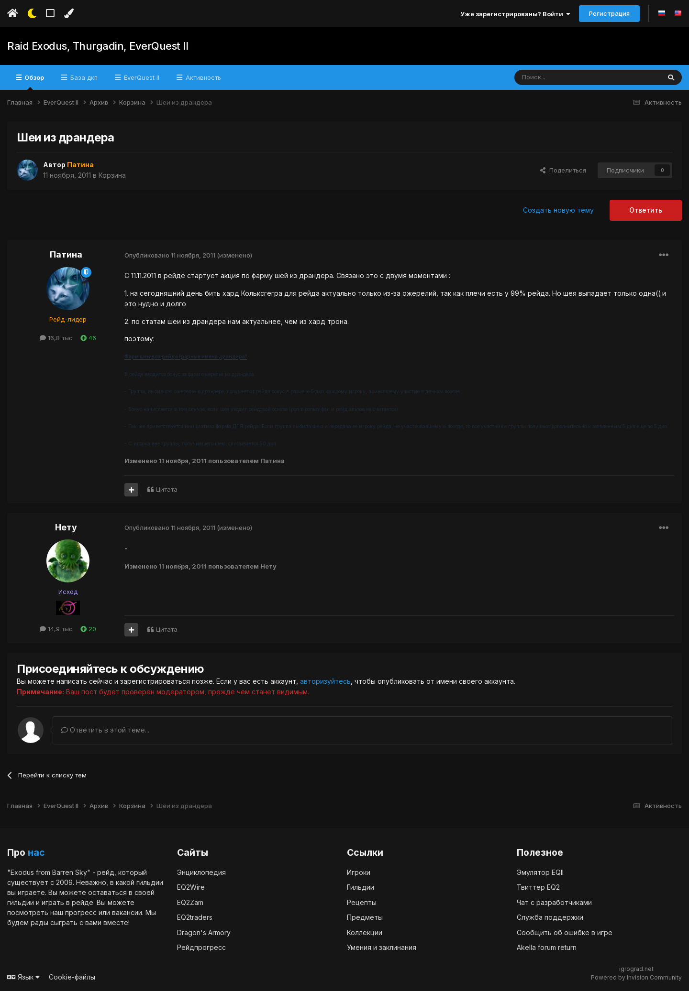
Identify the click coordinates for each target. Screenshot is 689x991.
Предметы (365, 917)
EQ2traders (194, 917)
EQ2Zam (190, 902)
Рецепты (362, 902)
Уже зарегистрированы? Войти (515, 14)
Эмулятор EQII (540, 872)
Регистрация (609, 13)
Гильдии (360, 887)
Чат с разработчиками (554, 902)
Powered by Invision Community (636, 976)
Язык (23, 976)
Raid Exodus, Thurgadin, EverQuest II (97, 46)
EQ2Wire (191, 887)
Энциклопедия (201, 872)
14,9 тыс (56, 629)
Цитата (167, 489)
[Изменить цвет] (69, 13)
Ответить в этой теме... (105, 729)
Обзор (33, 82)
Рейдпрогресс (201, 947)
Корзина (112, 175)
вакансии (127, 912)
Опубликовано (169, 255)
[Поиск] (565, 77)
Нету (66, 527)
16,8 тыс (56, 338)
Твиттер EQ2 (538, 887)
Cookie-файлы (72, 976)
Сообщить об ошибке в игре (564, 932)
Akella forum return (547, 947)
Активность (202, 77)
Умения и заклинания (381, 947)
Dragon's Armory (204, 932)
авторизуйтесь (325, 681)
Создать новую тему (558, 210)
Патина (66, 254)
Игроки (358, 872)
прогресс (81, 912)
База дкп (83, 77)
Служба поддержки (550, 917)
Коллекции (364, 932)
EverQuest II (140, 77)
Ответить (645, 210)
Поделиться (563, 170)
